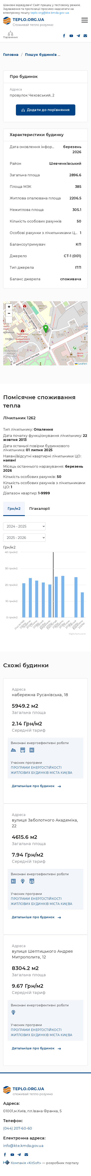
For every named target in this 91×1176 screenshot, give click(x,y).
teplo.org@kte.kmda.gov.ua (50, 12)
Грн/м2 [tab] (14, 509)
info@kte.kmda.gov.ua (23, 1146)
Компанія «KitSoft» (26, 1163)
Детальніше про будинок (36, 786)
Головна (11, 55)
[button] (45, 329)
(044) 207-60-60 (17, 1128)
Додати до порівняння (48, 110)
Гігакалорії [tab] (39, 509)
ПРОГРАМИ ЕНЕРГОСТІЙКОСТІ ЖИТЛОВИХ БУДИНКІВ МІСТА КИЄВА (41, 770)
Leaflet (81, 363)
